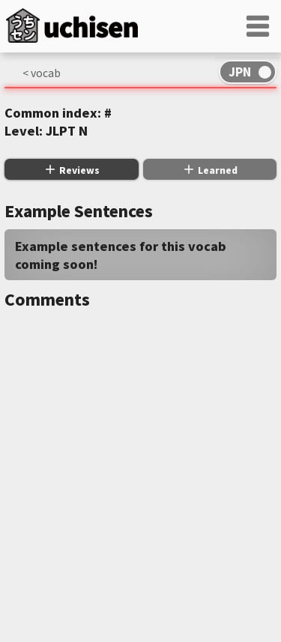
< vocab (41, 72)
